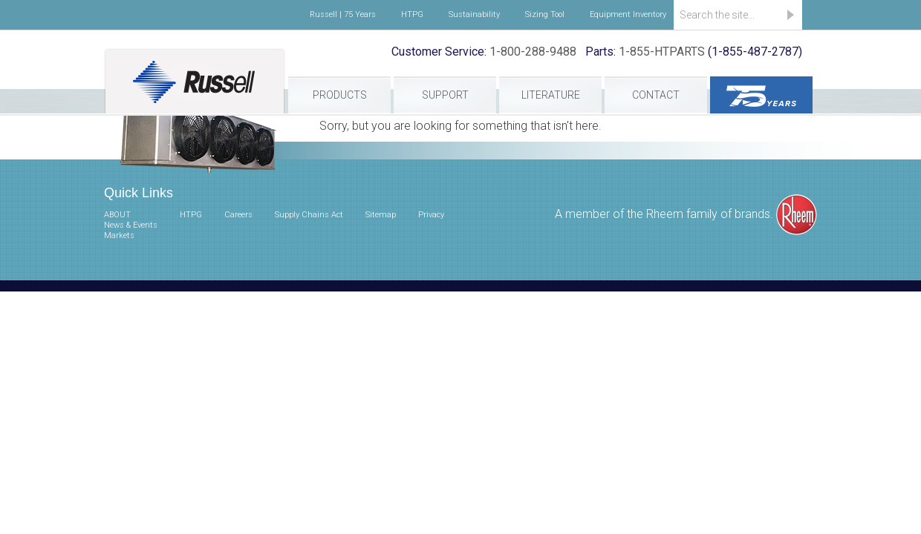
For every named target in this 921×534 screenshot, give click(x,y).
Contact (656, 95)
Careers (238, 215)
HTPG (412, 14)
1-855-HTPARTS (662, 51)
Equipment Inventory (628, 14)
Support (445, 95)
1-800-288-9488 (532, 51)
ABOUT (117, 215)
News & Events (130, 225)
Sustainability (474, 14)
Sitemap (380, 215)
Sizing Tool (544, 14)
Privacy (431, 215)
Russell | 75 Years (343, 14)
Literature (550, 95)
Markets (119, 235)
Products (340, 95)
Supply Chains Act (309, 215)
